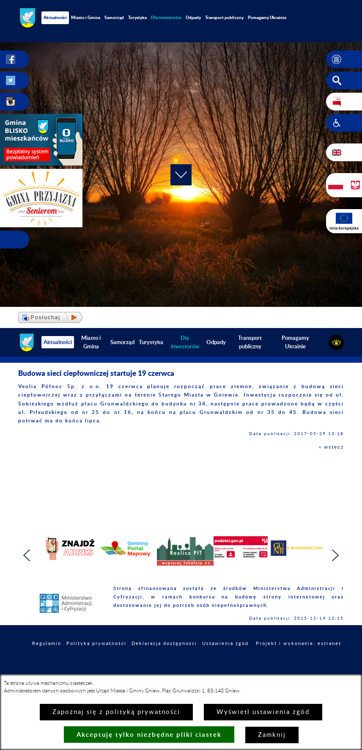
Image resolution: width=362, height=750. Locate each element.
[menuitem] (166, 17)
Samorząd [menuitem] (114, 17)
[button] (344, 59)
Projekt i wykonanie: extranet (298, 643)
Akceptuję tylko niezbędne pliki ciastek (149, 734)
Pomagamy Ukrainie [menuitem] (267, 17)
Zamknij (272, 735)
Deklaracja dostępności (164, 643)
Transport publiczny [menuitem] (224, 17)
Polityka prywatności (96, 643)
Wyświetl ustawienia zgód (263, 712)
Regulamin (46, 643)
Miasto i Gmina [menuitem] (85, 17)
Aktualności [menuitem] (55, 17)
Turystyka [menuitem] (137, 17)
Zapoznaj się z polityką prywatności (116, 712)
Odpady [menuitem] (193, 17)
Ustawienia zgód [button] (225, 643)
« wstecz (331, 446)
